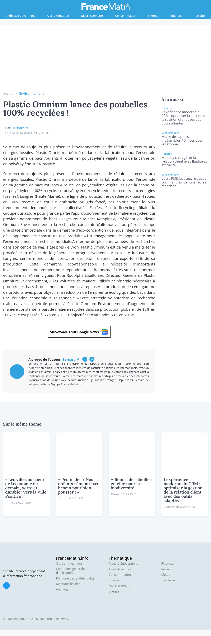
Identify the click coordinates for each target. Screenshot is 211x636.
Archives (62, 589)
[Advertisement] (105, 59)
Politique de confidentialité (75, 578)
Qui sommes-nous (69, 563)
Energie (153, 16)
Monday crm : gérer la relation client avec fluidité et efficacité (184, 161)
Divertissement (119, 586)
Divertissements (92, 16)
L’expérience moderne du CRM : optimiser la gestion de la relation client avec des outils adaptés (184, 118)
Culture (114, 580)
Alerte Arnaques (58, 16)
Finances (176, 16)
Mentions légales (68, 584)
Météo (165, 575)
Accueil (8, 93)
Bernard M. (20, 128)
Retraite (199, 16)
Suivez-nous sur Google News (79, 331)
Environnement (31, 93)
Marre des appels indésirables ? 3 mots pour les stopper (182, 140)
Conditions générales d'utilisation (71, 571)
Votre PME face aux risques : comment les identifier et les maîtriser (183, 182)
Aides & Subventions (20, 16)
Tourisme (168, 580)
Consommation (125, 16)
